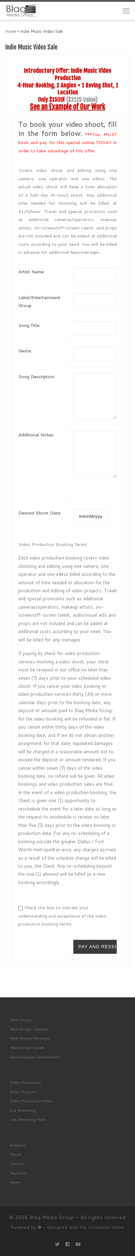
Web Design (21, 1019)
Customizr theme (106, 1227)
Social (15, 1154)
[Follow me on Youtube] (77, 1244)
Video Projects (23, 1091)
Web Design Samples (29, 1029)
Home (10, 31)
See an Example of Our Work (67, 106)
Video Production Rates (31, 1100)
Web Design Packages (30, 1038)
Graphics (18, 1145)
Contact (17, 1163)
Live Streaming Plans (28, 1119)
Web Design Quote (27, 1047)
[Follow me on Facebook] (67, 1244)
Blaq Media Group (52, 1217)
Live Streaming (23, 1110)
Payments (18, 1172)
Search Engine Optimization (35, 1056)
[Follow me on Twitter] (57, 1244)
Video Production (25, 1082)
